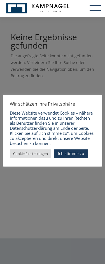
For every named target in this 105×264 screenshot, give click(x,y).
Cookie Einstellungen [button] (30, 153)
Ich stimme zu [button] (71, 153)
